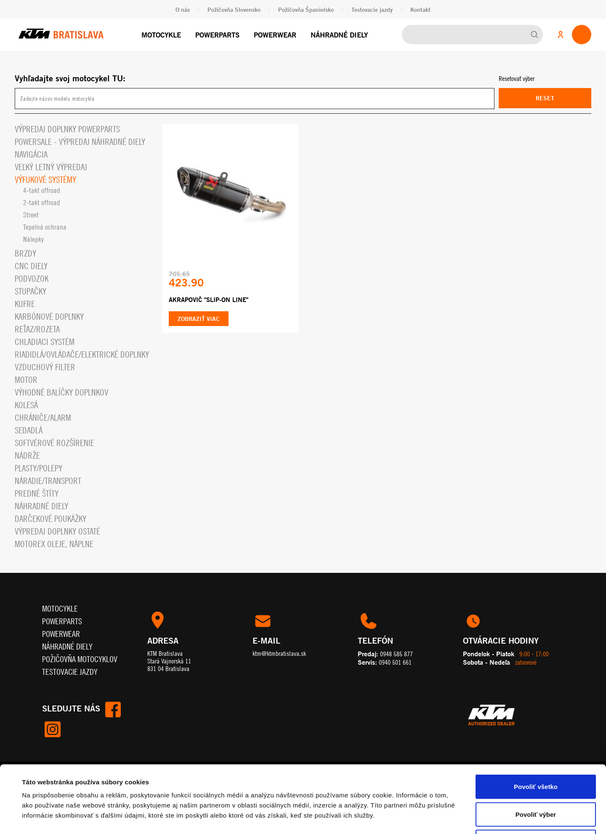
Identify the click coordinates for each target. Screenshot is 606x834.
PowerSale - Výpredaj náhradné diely (80, 141)
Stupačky (30, 291)
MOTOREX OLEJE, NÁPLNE (54, 544)
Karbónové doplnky (49, 316)
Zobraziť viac (199, 318)
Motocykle (161, 34)
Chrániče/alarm (43, 417)
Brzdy (25, 253)
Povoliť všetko (536, 723)
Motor (26, 379)
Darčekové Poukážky (50, 518)
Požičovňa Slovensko (233, 9)
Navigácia (31, 154)
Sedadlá (29, 430)
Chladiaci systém (44, 342)
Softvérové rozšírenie (54, 443)
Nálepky (33, 239)
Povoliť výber (536, 751)
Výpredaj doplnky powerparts (67, 129)
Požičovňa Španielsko (306, 9)
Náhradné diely (339, 34)
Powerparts (217, 34)
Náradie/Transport (48, 481)
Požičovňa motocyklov (79, 659)
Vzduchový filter (45, 367)
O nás (182, 9)
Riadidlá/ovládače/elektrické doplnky (82, 354)
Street (31, 215)
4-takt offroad (41, 190)
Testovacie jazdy (372, 9)
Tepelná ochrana (44, 227)
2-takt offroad (41, 202)
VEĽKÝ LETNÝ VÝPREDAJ (51, 167)
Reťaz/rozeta (37, 329)
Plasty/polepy (38, 468)
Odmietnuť (535, 778)
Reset (545, 98)
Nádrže (27, 455)
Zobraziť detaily (351, 817)
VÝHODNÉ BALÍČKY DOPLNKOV (61, 392)
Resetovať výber (516, 78)
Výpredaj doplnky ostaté (57, 531)
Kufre (25, 304)
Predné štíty (36, 493)
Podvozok (31, 278)
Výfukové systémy (45, 179)
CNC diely (31, 266)
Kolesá (26, 405)
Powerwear (275, 34)
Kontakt (420, 9)
